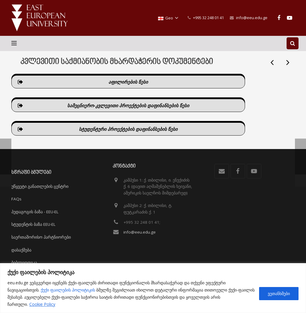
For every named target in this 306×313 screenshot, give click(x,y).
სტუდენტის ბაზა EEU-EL (33, 224)
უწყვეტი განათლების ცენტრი (39, 186)
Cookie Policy (42, 304)
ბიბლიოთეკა (24, 262)
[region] (153, 288)
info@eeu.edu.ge (251, 17)
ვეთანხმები (279, 293)
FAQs (16, 199)
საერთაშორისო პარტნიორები (41, 237)
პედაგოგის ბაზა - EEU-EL (35, 211)
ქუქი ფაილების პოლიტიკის (68, 290)
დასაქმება (21, 250)
